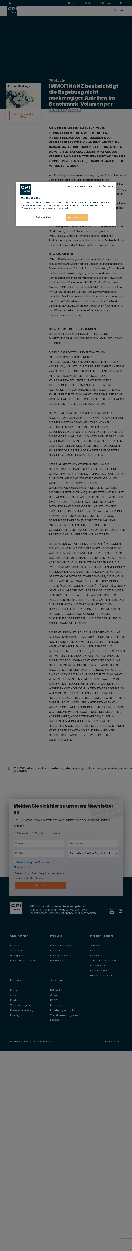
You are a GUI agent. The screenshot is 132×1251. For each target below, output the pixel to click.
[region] (66, 204)
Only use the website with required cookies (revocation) (89, 186)
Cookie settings (44, 217)
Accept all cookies (77, 217)
